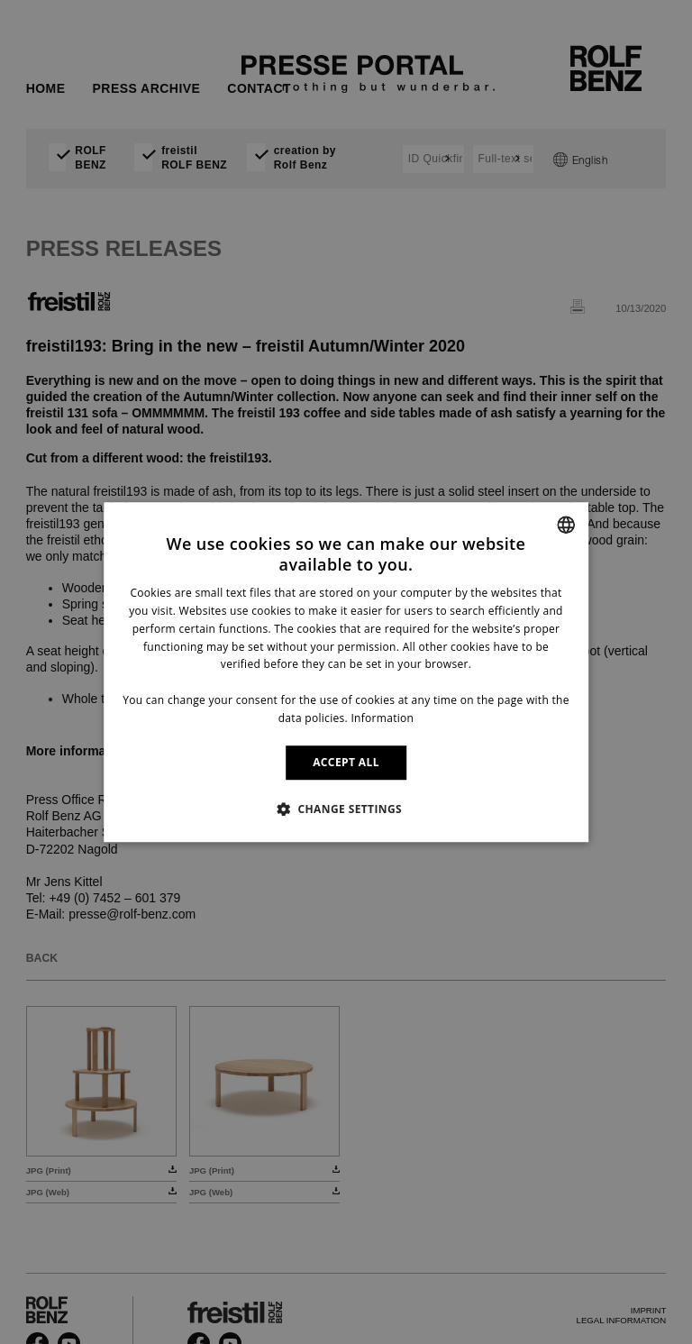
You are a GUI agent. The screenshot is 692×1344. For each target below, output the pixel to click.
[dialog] (346, 672)
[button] (346, 808)
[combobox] (566, 525)
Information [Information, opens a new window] (382, 718)
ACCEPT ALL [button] (346, 762)
